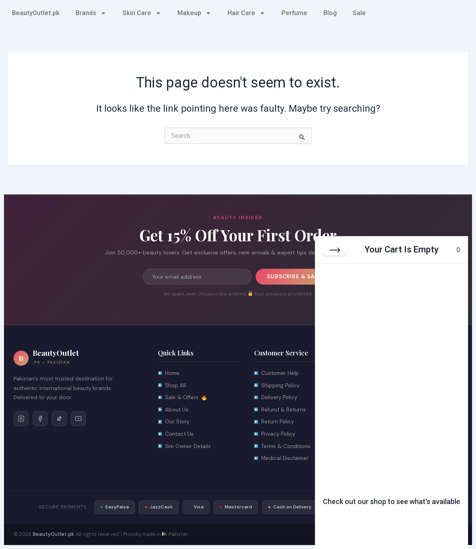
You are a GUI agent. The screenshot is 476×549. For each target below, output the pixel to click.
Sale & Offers (182, 398)
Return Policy (274, 423)
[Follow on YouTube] (78, 418)
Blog (330, 13)
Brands (91, 13)
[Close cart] (335, 250)
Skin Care (141, 13)
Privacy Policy (275, 435)
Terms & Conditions (283, 447)
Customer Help (277, 373)
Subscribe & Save (294, 276)
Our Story (174, 423)
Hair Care (246, 13)
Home (169, 373)
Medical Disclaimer (282, 460)
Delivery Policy (276, 398)
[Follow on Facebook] (40, 418)
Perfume (294, 13)
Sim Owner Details (185, 447)
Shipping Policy (277, 385)
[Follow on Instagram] (21, 418)
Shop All (172, 385)
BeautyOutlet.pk (36, 13)
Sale (359, 13)
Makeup (194, 13)
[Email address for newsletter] (197, 277)
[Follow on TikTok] (59, 418)
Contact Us (176, 435)
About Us (173, 410)
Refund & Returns (280, 410)
